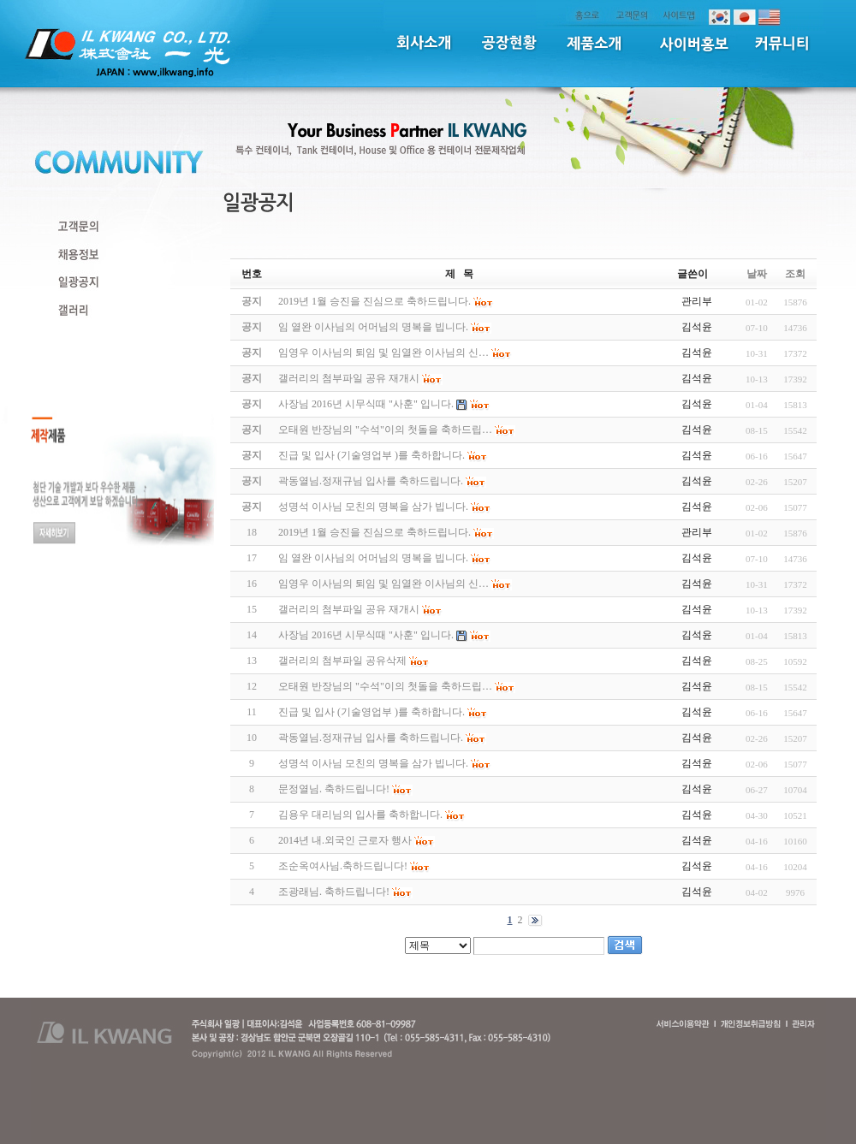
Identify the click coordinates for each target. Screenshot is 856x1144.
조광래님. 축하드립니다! (333, 892)
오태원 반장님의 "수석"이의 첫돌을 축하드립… (385, 686)
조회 (795, 274)
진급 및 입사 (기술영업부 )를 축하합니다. (371, 712)
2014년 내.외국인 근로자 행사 (345, 840)
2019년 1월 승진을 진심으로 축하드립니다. (374, 532)
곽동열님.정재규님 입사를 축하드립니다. (370, 738)
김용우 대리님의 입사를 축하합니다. (360, 815)
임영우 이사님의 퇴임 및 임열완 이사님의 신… (383, 584)
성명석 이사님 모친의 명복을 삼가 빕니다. (373, 763)
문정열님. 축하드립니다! (333, 789)
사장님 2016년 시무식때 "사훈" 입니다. (366, 635)
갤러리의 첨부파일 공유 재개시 (348, 609)
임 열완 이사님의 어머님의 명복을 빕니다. (373, 558)
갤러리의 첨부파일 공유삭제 (342, 661)
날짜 (756, 274)
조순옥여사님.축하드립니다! (342, 866)
